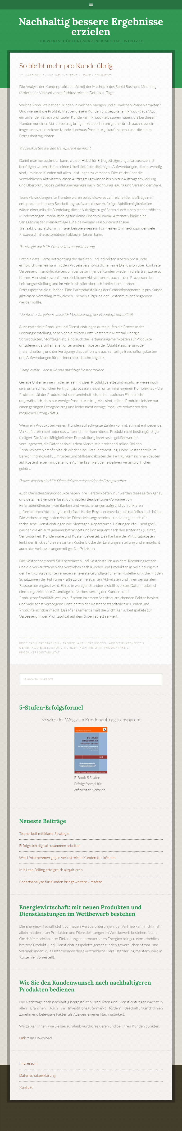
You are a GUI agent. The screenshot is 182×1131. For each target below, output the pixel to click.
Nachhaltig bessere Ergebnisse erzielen (90, 26)
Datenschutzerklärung (37, 1075)
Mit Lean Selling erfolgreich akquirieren (51, 869)
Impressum (28, 1063)
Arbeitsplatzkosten (126, 643)
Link (22, 1038)
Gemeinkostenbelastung (41, 647)
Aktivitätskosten (92, 643)
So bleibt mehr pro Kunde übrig (66, 65)
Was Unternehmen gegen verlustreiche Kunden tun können (67, 857)
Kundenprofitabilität (83, 647)
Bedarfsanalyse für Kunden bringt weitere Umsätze (60, 881)
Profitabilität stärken (39, 643)
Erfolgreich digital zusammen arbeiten (50, 845)
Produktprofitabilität (39, 652)
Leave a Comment (96, 75)
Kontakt (26, 1087)
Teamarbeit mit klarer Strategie (44, 833)
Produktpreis (116, 647)
